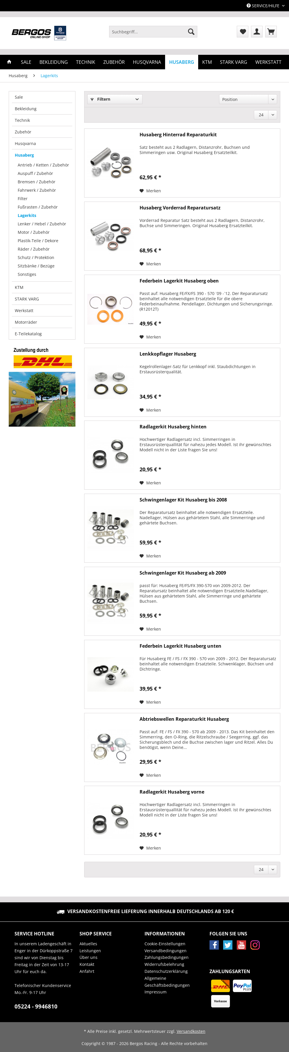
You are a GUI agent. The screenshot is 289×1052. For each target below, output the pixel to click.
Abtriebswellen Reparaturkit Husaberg (184, 719)
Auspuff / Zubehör (35, 173)
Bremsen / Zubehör (36, 181)
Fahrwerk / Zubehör (37, 190)
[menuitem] (153, 34)
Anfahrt (87, 971)
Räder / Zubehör (34, 249)
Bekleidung (26, 108)
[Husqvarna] (147, 62)
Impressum (155, 992)
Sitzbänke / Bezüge (36, 266)
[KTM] (207, 62)
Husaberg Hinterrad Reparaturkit (178, 135)
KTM (19, 287)
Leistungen (90, 950)
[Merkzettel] (242, 31)
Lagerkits (27, 215)
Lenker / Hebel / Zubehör (42, 224)
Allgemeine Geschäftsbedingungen (167, 981)
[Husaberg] (181, 62)
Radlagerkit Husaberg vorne (172, 792)
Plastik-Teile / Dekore (38, 240)
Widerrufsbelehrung (164, 964)
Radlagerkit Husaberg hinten (173, 427)
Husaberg (24, 155)
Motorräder (26, 322)
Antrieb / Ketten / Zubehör (43, 165)
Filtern (100, 99)
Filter (23, 198)
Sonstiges (27, 274)
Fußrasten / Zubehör (38, 207)
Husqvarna (25, 143)
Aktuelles (88, 943)
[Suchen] (191, 31)
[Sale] (26, 62)
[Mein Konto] (257, 31)
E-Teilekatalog (28, 333)
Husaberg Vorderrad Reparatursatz (180, 208)
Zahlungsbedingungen (166, 957)
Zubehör (23, 132)
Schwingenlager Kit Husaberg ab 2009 (183, 573)
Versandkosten (191, 1031)
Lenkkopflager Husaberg (168, 354)
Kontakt (87, 964)
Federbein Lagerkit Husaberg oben (179, 281)
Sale (19, 97)
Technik (22, 120)
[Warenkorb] (271, 31)
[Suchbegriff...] (153, 31)
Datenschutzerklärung (166, 971)
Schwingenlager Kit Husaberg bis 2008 (183, 500)
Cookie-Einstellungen (164, 943)
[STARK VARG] (233, 62)
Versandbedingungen (165, 950)
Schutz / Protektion (36, 257)
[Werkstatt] (268, 62)
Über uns (88, 957)
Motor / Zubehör (34, 232)
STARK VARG (27, 299)
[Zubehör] (114, 62)
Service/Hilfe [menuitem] (264, 5)
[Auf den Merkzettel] (150, 190)
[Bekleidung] (53, 62)
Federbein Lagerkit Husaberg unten (180, 646)
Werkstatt (24, 310)
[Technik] (85, 62)
